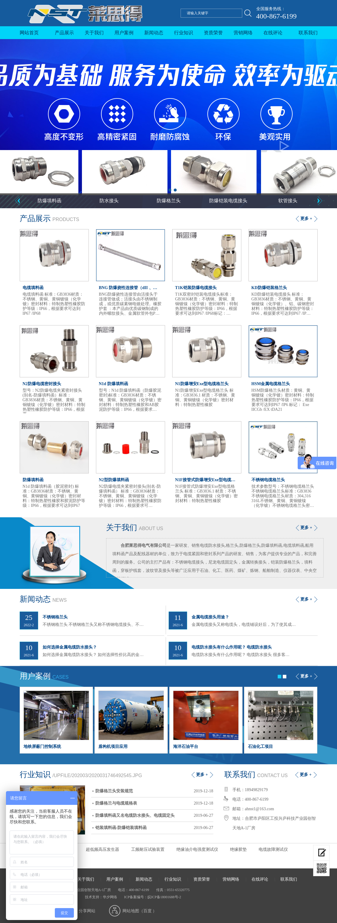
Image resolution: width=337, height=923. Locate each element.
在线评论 (272, 32)
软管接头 (287, 200)
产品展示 (64, 32)
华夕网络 (110, 897)
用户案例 (123, 32)
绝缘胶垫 (238, 849)
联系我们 (308, 32)
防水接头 (109, 200)
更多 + (306, 218)
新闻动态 (153, 32)
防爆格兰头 (169, 200)
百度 (147, 911)
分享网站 (87, 911)
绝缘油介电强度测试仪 (197, 849)
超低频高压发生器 (102, 849)
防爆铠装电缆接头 (228, 200)
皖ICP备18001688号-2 (164, 897)
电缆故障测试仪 (273, 849)
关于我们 (94, 32)
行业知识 (183, 32)
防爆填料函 (49, 200)
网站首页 (29, 32)
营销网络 (243, 32)
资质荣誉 (213, 32)
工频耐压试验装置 (147, 849)
